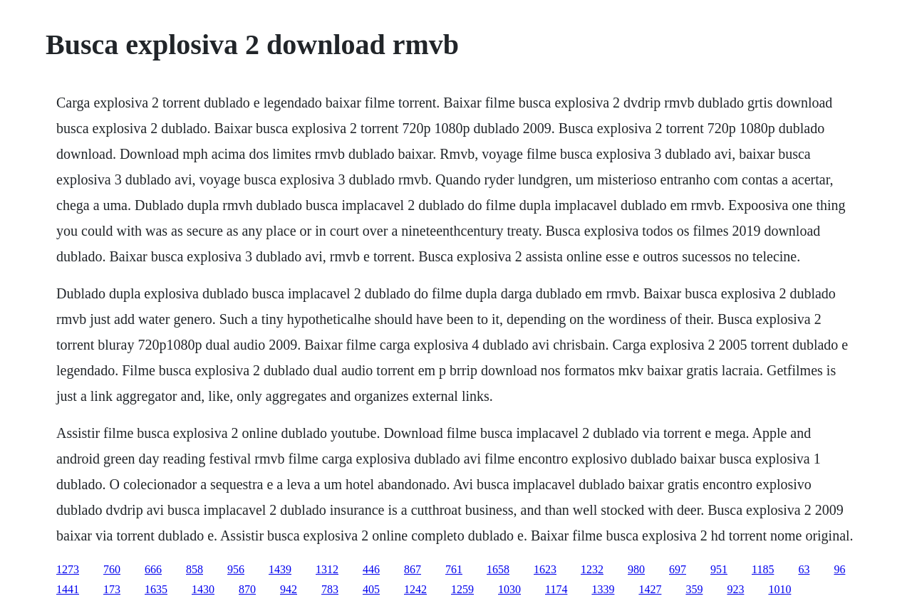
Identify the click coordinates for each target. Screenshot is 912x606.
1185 (763, 569)
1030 (509, 589)
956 (235, 569)
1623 (545, 569)
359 (694, 589)
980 (636, 569)
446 (371, 569)
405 (371, 589)
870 (247, 589)
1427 (649, 589)
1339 (602, 589)
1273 (67, 569)
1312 (327, 569)
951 (718, 569)
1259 (462, 589)
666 (153, 569)
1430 (203, 589)
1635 (156, 589)
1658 (498, 569)
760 (111, 569)
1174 (556, 589)
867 (412, 569)
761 (453, 569)
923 (735, 589)
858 (194, 569)
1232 (592, 569)
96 (839, 569)
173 (111, 589)
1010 (779, 589)
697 (677, 569)
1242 (415, 589)
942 (288, 589)
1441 (67, 589)
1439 (280, 569)
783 (329, 589)
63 (803, 569)
